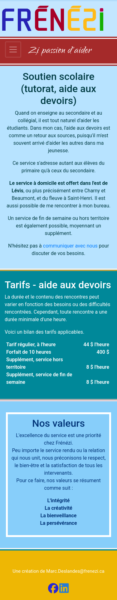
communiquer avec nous (70, 246)
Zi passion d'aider (60, 51)
